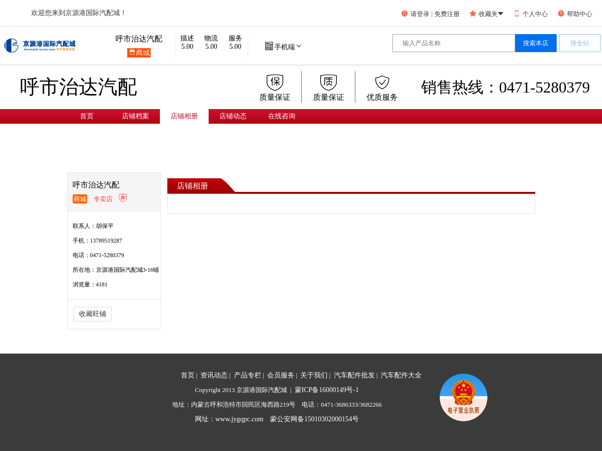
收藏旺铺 (92, 314)
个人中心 (530, 14)
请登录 (415, 14)
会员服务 (280, 375)
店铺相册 (184, 116)
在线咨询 (281, 116)
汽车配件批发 (354, 375)
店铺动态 (233, 116)
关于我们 (314, 375)
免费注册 (447, 14)
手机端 (284, 47)
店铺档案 (135, 116)
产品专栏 (247, 375)
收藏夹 (486, 14)
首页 (87, 116)
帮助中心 (575, 14)
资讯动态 (214, 375)
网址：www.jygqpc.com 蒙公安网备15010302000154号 (277, 419)
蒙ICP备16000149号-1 (327, 390)
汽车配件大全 (401, 375)
